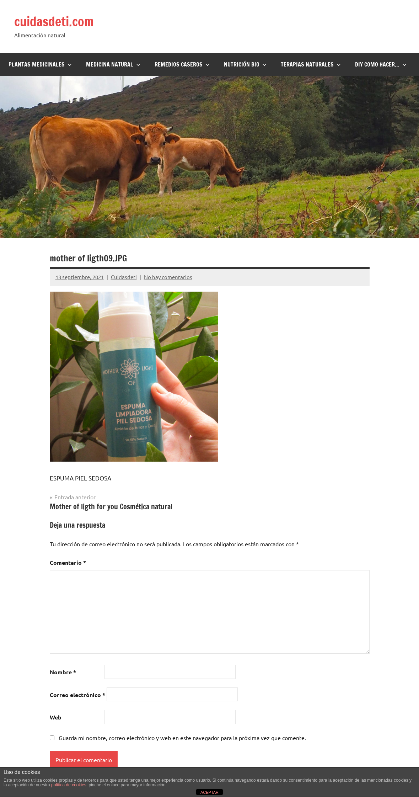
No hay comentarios (168, 276)
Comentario (68, 562)
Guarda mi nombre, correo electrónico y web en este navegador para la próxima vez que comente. (182, 737)
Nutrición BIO (245, 64)
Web (55, 717)
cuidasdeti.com (54, 21)
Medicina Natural (113, 64)
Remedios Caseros (182, 64)
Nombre (63, 672)
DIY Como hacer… (381, 64)
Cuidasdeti (124, 276)
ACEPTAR (209, 792)
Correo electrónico (77, 694)
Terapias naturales (311, 64)
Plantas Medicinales (40, 64)
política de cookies (68, 784)
